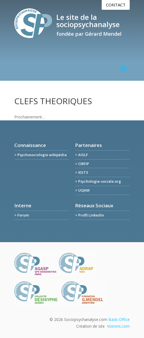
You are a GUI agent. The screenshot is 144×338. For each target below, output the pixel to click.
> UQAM (82, 190)
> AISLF (81, 154)
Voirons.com (118, 326)
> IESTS (81, 172)
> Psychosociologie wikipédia (40, 154)
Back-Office (119, 319)
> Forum (21, 215)
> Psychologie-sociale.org (98, 181)
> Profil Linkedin (89, 215)
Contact (116, 5)
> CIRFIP (82, 163)
